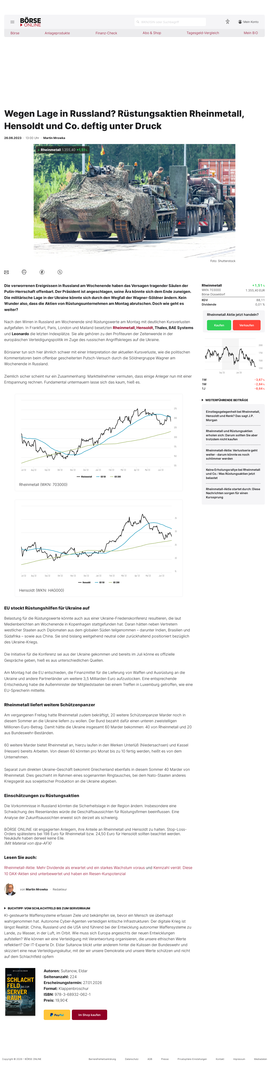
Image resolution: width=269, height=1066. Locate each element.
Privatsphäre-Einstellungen (192, 1059)
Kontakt (220, 1059)
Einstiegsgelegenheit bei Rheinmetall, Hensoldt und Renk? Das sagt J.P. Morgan (233, 416)
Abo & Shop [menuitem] (152, 33)
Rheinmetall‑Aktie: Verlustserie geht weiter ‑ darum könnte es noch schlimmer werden (231, 454)
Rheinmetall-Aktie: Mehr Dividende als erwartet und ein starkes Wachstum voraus (74, 867)
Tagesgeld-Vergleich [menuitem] (203, 33)
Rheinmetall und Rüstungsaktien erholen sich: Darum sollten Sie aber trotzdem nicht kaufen (232, 435)
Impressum (239, 1059)
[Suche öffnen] (170, 22)
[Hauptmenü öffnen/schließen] (12, 22)
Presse (165, 1059)
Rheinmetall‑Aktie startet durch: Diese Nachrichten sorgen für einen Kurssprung (233, 493)
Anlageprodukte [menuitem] (57, 33)
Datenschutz (131, 1059)
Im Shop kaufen (89, 1015)
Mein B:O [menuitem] (251, 33)
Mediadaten (260, 1059)
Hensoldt (144, 327)
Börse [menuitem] (15, 33)
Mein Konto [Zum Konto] (248, 22)
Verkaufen (246, 325)
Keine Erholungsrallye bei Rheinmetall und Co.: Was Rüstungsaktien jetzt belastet (233, 474)
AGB (150, 1059)
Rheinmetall (124, 327)
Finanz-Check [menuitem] (106, 33)
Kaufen (219, 325)
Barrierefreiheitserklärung (102, 1059)
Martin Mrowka (37, 889)
